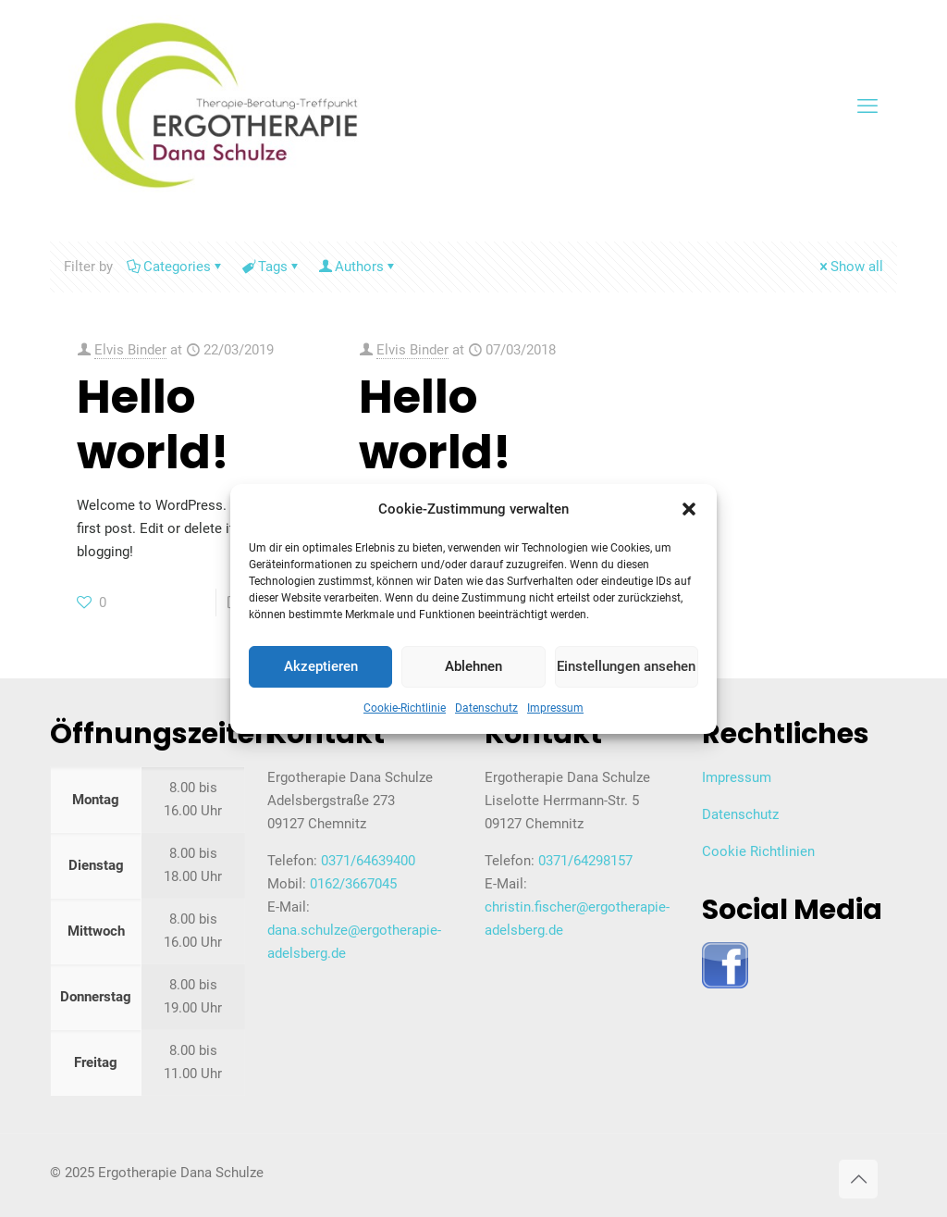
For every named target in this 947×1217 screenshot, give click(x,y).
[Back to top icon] (858, 1179)
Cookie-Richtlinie (404, 708)
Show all (850, 266)
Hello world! (153, 425)
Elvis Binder (130, 350)
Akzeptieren (321, 666)
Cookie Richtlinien (758, 851)
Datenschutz (486, 708)
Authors (358, 266)
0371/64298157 (585, 860)
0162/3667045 (353, 883)
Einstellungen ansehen (626, 666)
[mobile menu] (867, 106)
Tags (271, 266)
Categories (176, 266)
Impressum (555, 708)
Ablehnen (473, 666)
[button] (689, 509)
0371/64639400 (368, 860)
